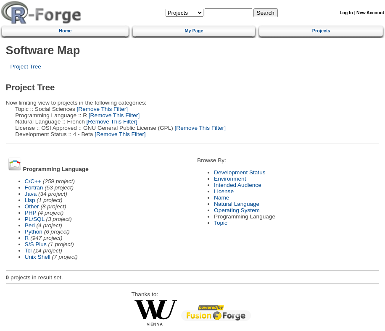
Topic (220, 223)
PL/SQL (35, 219)
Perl (30, 225)
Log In (346, 13)
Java (31, 194)
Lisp (30, 200)
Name (221, 197)
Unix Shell (37, 257)
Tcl (28, 250)
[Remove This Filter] (101, 109)
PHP (31, 213)
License (224, 191)
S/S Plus (36, 244)
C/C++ (33, 181)
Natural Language (236, 204)
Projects (321, 30)
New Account (370, 13)
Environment (230, 179)
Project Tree (26, 66)
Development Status (239, 172)
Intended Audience (237, 185)
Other (32, 206)
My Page (194, 30)
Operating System (237, 210)
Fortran (34, 187)
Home (65, 30)
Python (33, 232)
